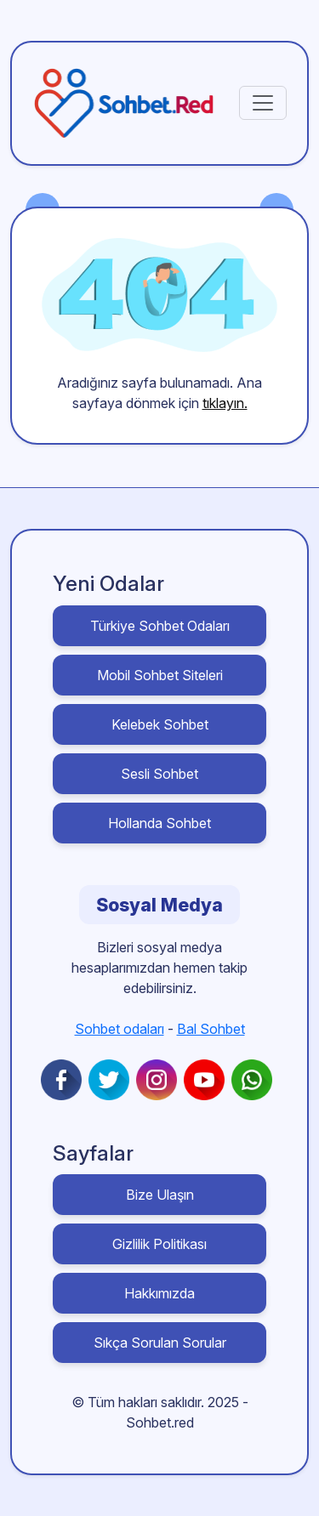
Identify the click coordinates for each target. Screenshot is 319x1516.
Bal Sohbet (211, 1028)
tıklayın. (225, 403)
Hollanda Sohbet (159, 823)
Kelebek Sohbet (159, 724)
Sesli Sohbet (159, 773)
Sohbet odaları (119, 1028)
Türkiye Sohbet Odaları (160, 625)
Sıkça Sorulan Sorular (160, 1342)
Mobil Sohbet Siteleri (160, 675)
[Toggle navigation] (263, 103)
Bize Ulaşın (160, 1194)
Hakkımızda (159, 1293)
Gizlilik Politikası (159, 1243)
